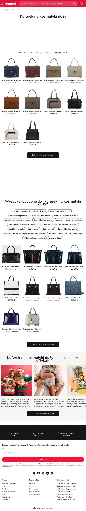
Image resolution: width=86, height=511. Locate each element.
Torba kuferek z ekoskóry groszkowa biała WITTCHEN (19, 142)
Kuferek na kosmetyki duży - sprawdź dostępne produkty (43, 52)
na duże (68, 220)
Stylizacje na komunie (64, 492)
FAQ (3, 486)
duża (43, 216)
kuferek (60, 211)
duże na (17, 220)
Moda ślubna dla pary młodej (66, 489)
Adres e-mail (6, 449)
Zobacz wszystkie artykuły (43, 413)
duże (34, 238)
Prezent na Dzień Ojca (64, 497)
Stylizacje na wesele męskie (66, 486)
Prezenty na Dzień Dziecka (66, 500)
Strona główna (6, 10)
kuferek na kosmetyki (31, 211)
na (69, 225)
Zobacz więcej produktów (43, 155)
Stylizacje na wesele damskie (66, 483)
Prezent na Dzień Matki (65, 494)
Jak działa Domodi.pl (9, 483)
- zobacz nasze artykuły (43, 358)
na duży (50, 225)
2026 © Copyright (47, 508)
